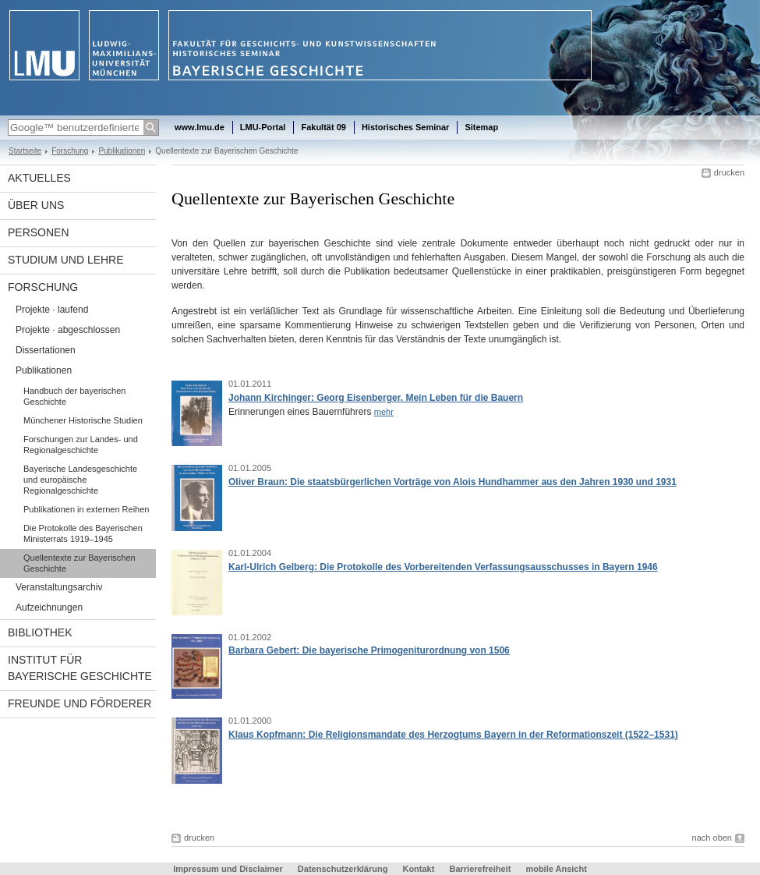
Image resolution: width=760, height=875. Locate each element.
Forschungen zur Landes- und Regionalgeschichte (80, 444)
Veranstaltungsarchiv (59, 587)
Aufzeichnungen (49, 607)
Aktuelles (39, 178)
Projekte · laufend (52, 309)
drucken (729, 172)
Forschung (69, 151)
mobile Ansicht (555, 868)
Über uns (36, 205)
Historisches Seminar (406, 127)
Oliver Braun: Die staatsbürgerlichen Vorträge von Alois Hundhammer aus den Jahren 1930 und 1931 (452, 481)
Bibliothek (40, 632)
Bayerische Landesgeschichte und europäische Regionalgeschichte (80, 479)
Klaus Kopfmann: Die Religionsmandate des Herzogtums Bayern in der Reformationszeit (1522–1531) (453, 734)
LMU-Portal (263, 127)
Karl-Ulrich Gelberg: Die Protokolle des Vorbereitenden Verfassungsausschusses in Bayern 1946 (443, 566)
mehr (384, 411)
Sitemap (481, 127)
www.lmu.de (199, 127)
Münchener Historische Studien (83, 420)
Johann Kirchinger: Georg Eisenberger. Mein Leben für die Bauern (375, 397)
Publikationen (121, 151)
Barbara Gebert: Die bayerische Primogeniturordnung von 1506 (369, 650)
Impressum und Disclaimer (228, 868)
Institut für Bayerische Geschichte (80, 668)
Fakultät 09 (323, 127)
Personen (38, 232)
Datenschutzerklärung (343, 868)
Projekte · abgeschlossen (68, 329)
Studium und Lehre (66, 259)
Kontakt (418, 868)
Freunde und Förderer (79, 703)
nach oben (712, 837)
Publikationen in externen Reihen (86, 509)
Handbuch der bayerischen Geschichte (74, 396)
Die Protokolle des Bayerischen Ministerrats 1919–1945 (83, 533)
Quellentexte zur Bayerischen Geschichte (79, 563)
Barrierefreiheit (481, 868)
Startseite (25, 151)
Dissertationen (46, 350)
